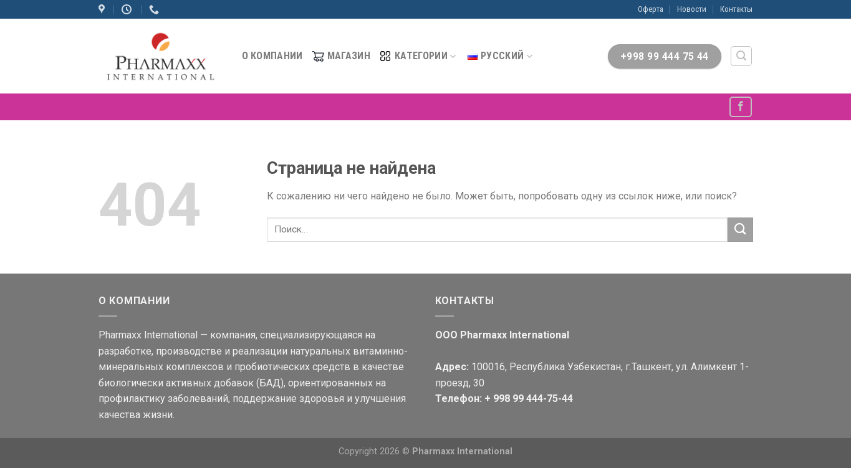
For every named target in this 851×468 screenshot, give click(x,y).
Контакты (736, 9)
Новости (691, 9)
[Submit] (740, 229)
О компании (272, 56)
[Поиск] (741, 56)
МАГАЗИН (341, 56)
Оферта (650, 9)
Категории (417, 56)
